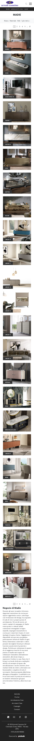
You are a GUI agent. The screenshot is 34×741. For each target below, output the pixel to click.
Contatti (17, 709)
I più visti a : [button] (25, 21)
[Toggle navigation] (30, 3)
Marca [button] (6, 21)
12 (30, 26)
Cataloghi (17, 706)
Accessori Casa (17, 703)
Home (7, 9)
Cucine (17, 697)
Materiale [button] (13, 21)
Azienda (17, 694)
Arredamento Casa (17, 9)
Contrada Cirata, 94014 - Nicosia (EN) (17, 728)
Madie (26, 9)
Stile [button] (18, 21)
